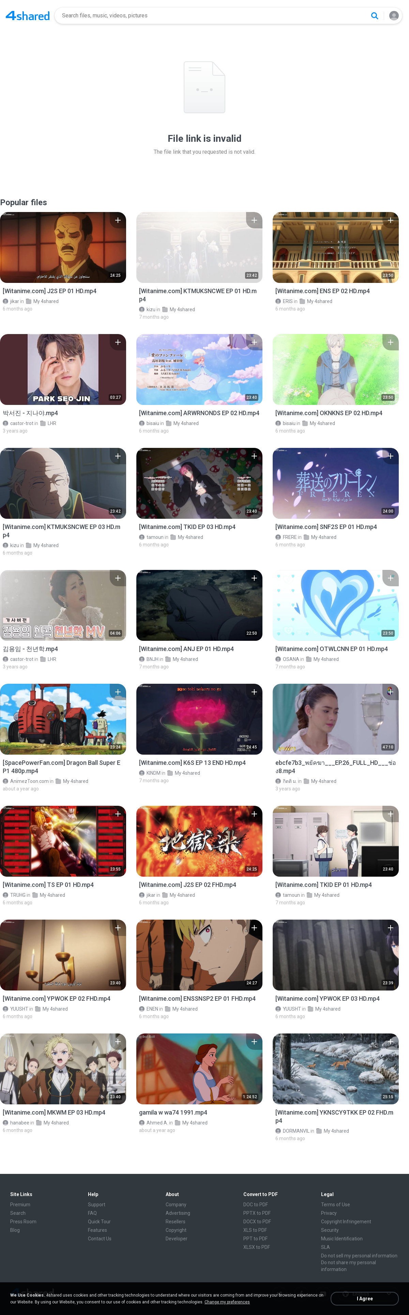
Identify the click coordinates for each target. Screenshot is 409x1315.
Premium (20, 1204)
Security (330, 1230)
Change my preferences (227, 1302)
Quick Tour (99, 1221)
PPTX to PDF (257, 1213)
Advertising (178, 1213)
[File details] (63, 247)
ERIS (284, 301)
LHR (48, 423)
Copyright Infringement (346, 1221)
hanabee (16, 1122)
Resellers (175, 1221)
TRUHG (14, 895)
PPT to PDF (255, 1238)
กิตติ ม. (286, 781)
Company (176, 1204)
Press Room (23, 1221)
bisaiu (149, 423)
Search (18, 1213)
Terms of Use (335, 1204)
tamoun (151, 537)
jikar (11, 301)
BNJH (148, 659)
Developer (176, 1238)
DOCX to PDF (257, 1221)
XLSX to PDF (256, 1247)
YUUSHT (15, 1009)
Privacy (329, 1213)
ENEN (148, 1009)
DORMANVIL (292, 1131)
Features (97, 1230)
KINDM (150, 773)
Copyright (176, 1230)
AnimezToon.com (26, 781)
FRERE (286, 537)
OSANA (287, 659)
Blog (15, 1230)
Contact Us (99, 1238)
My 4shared (42, 301)
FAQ (92, 1213)
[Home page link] (27, 15)
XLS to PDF (255, 1230)
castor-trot (18, 423)
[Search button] (374, 15)
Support (96, 1204)
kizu (147, 309)
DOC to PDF (255, 1204)
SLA (325, 1247)
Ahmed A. (153, 1122)
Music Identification (342, 1238)
